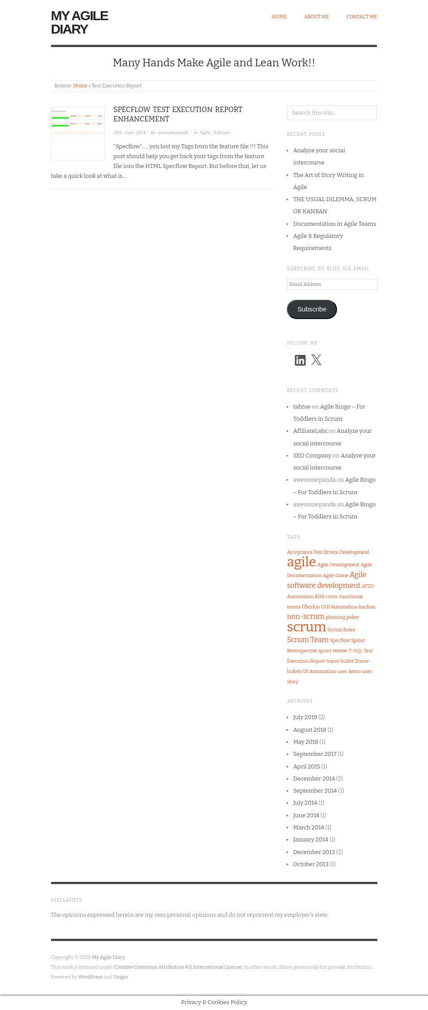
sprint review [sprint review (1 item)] (333, 651)
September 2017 (315, 754)
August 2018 (309, 729)
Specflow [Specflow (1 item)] (340, 640)
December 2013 (314, 852)
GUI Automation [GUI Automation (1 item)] (339, 607)
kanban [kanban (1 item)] (367, 607)
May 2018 (305, 741)
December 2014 (314, 778)
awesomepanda (173, 132)
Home (279, 17)
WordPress (90, 977)
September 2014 (315, 790)
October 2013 (311, 864)
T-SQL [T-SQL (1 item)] (356, 651)
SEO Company (312, 455)
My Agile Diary (79, 22)
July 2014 (305, 802)
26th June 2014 (129, 132)
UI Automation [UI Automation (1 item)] (319, 671)
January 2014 (310, 839)
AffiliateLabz (310, 430)
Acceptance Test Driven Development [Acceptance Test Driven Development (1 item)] (328, 552)
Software (222, 132)
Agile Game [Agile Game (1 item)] (336, 575)
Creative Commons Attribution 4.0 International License (178, 967)
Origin (121, 977)
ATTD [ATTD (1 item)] (367, 586)
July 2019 (305, 717)
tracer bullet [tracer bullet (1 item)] (340, 661)
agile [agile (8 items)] (301, 562)
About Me (316, 17)
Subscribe (312, 309)
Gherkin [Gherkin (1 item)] (311, 607)
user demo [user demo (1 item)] (349, 671)
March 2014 (308, 827)
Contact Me (361, 17)
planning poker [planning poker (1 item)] (342, 617)
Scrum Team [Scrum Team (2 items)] (308, 639)
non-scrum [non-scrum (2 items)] (305, 616)
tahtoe (302, 406)
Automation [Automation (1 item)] (300, 597)
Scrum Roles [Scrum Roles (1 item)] (341, 630)
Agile (204, 132)
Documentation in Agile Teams (334, 223)
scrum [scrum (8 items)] (306, 627)
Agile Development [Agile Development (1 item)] (338, 565)
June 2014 (306, 815)
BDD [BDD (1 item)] (319, 597)
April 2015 (306, 766)
